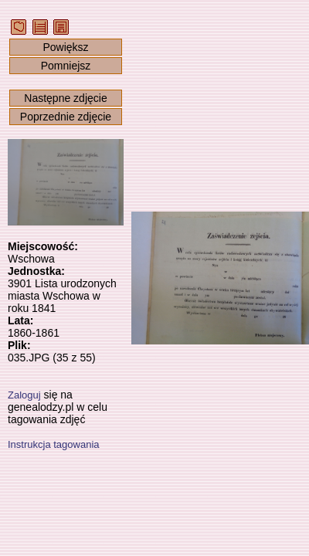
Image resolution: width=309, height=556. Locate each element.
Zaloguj (24, 395)
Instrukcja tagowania (54, 444)
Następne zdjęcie (65, 98)
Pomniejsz (66, 65)
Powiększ (65, 47)
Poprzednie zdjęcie (65, 116)
